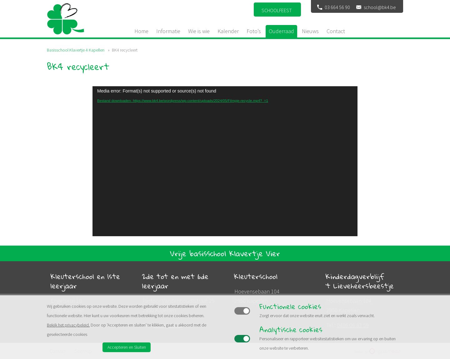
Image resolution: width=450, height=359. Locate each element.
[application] (225, 161)
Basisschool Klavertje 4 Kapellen (75, 50)
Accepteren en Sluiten (127, 347)
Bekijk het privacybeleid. (68, 325)
